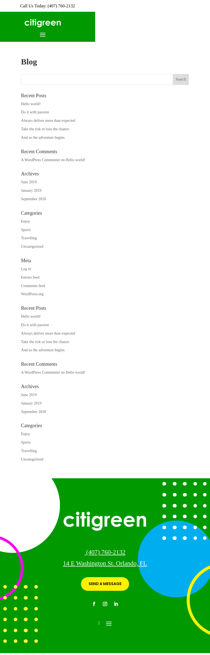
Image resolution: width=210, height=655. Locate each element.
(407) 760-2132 (104, 552)
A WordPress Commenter (40, 160)
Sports (26, 230)
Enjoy (25, 221)
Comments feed (33, 286)
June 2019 (29, 182)
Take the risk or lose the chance (45, 129)
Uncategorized (32, 246)
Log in (26, 269)
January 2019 (31, 190)
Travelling (29, 238)
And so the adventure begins (43, 137)
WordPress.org (32, 294)
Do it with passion (35, 112)
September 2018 (33, 199)
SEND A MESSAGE (105, 583)
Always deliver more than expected (48, 121)
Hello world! (31, 104)
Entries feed (30, 277)
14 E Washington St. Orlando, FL (105, 563)
